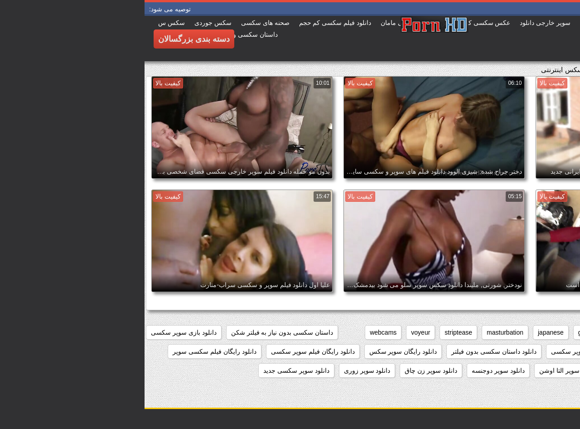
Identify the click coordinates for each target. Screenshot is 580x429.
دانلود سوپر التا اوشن (423, 370)
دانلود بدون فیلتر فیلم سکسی (530, 351)
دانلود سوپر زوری (222, 370)
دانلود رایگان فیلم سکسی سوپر (70, 351)
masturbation (360, 332)
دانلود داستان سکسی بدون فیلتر (349, 351)
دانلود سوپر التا (485, 370)
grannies (446, 332)
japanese (406, 332)
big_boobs (528, 332)
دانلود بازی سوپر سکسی (39, 332)
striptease (314, 332)
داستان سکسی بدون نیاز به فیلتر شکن (137, 332)
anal (563, 332)
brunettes (486, 332)
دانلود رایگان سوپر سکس (259, 351)
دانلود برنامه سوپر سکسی (441, 351)
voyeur (275, 332)
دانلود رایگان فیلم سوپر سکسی (168, 351)
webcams (238, 332)
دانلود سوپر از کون (544, 370)
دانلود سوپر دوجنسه (353, 370)
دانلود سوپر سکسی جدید (152, 370)
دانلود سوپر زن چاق (286, 370)
